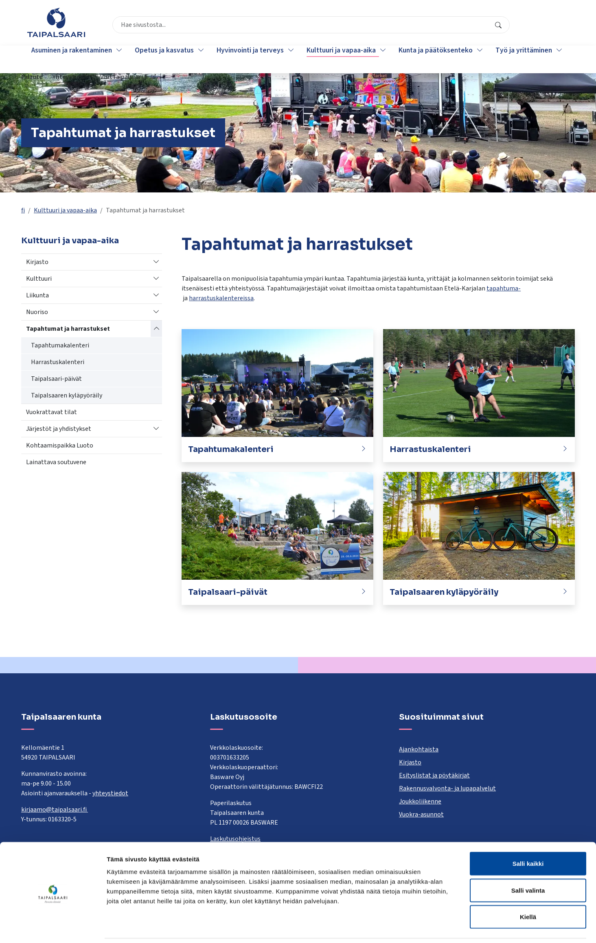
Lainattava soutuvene (56, 462)
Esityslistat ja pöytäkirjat (434, 775)
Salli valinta (528, 863)
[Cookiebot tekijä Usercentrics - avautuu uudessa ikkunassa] (52, 927)
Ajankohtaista (418, 749)
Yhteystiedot (477, 26)
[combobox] (259, 26)
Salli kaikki (528, 836)
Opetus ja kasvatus (165, 59)
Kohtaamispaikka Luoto (59, 445)
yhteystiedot (110, 793)
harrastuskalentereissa (221, 298)
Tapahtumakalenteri (60, 345)
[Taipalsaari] (56, 22)
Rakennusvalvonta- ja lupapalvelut (447, 788)
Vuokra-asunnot (421, 814)
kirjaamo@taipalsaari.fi (54, 809)
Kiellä (528, 889)
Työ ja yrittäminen (525, 59)
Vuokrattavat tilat (51, 412)
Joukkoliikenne (420, 801)
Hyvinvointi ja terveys (251, 59)
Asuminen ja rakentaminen (73, 59)
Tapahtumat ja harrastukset (68, 328)
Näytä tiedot (435, 926)
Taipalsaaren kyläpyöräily (66, 395)
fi (23, 210)
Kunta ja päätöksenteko (437, 59)
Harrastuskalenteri (57, 362)
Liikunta (37, 295)
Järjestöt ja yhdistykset (58, 428)
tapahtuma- (503, 288)
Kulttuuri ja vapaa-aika (342, 59)
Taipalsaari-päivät (56, 378)
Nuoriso (37, 312)
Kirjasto (37, 262)
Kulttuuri (39, 278)
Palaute (438, 26)
